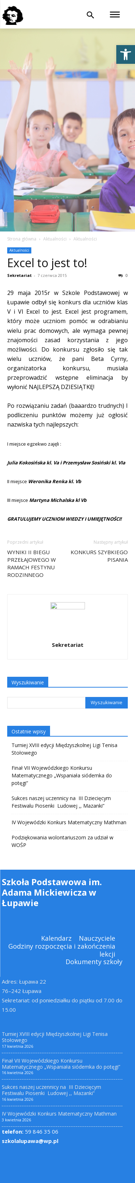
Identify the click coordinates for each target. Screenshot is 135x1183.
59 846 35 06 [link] (30, 1131)
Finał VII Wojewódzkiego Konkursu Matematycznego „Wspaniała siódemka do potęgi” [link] (62, 775)
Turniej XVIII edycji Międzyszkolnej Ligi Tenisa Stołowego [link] (64, 749)
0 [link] (123, 275)
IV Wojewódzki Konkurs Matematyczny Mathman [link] (69, 822)
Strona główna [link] (21, 239)
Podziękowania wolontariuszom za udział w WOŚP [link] (62, 841)
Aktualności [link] (55, 239)
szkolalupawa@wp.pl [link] (30, 1140)
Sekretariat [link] (19, 275)
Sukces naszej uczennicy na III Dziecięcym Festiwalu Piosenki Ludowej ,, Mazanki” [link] (61, 802)
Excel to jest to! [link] (47, 262)
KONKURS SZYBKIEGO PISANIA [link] (99, 555)
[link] (125, 54)
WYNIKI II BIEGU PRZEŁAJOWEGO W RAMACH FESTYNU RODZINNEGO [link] (31, 563)
